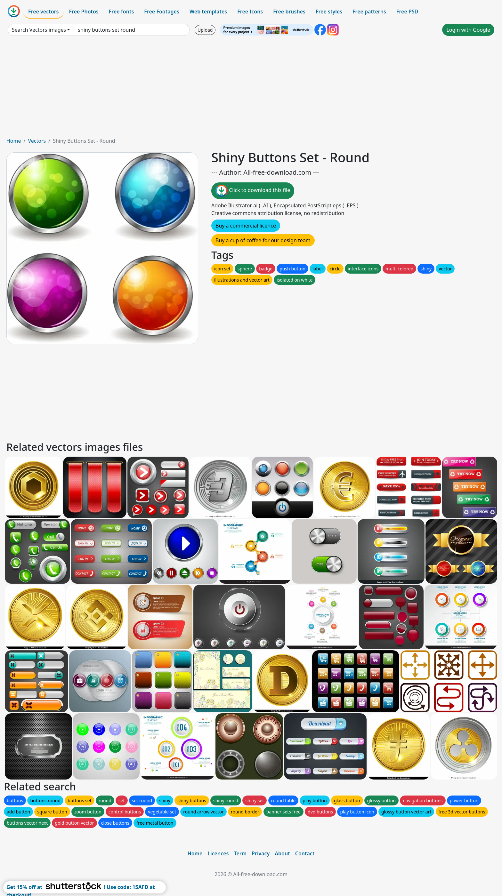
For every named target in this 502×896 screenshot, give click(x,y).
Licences (218, 853)
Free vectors (43, 11)
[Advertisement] (251, 89)
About (282, 853)
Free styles (329, 11)
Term (240, 853)
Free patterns (369, 11)
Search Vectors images (39, 29)
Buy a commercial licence (245, 225)
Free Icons (250, 11)
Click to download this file (252, 191)
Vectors (37, 140)
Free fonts (121, 11)
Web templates (208, 11)
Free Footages (161, 11)
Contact (305, 853)
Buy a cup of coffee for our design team (263, 240)
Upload (205, 30)
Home (13, 140)
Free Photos (83, 11)
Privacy (261, 853)
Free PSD (407, 11)
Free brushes (289, 11)
